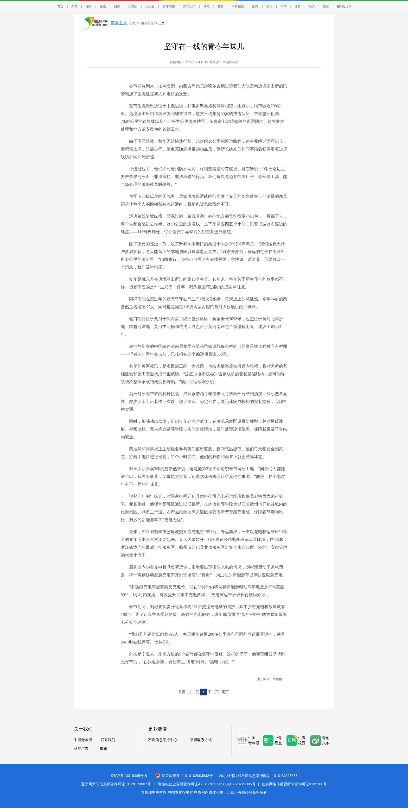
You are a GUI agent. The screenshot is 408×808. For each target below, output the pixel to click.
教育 (221, 6)
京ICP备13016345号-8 (129, 776)
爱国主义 (118, 23)
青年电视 (169, 6)
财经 (117, 6)
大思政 (150, 6)
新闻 (74, 6)
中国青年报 (83, 740)
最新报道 (147, 23)
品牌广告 (81, 748)
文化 (269, 6)
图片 (89, 6)
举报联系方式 (201, 740)
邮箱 (103, 748)
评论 (103, 6)
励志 (255, 6)
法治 (206, 6)
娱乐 (326, 6)
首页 (60, 6)
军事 (283, 6)
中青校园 (238, 6)
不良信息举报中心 (162, 740)
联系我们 (108, 740)
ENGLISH (344, 6)
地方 (312, 6)
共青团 (132, 6)
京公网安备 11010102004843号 (184, 776)
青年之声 (189, 6)
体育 (298, 6)
